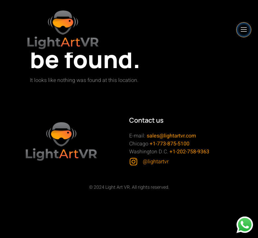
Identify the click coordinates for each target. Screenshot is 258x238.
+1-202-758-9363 (189, 152)
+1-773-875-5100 (169, 144)
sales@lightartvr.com (171, 136)
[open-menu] (243, 29)
